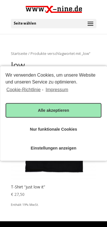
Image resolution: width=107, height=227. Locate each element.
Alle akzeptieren (53, 110)
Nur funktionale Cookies (53, 129)
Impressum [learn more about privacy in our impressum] (57, 89)
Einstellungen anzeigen (53, 148)
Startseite (19, 53)
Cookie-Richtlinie (23, 89)
